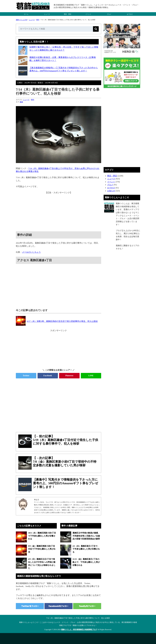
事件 (37, 20)
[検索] (96, 29)
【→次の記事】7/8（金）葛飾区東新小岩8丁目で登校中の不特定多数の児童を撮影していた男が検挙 (64, 461)
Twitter (26, 375)
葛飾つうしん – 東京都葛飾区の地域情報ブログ (79, 629)
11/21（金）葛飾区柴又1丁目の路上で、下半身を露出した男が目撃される (86, 562)
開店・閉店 (67, 14)
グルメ (109, 14)
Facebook (47, 375)
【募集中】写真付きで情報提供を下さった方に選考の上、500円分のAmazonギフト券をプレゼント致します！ (65, 483)
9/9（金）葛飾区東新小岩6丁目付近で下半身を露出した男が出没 (41, 549)
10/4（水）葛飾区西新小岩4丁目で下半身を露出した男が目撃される (42, 536)
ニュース (47, 14)
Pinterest (69, 375)
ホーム (26, 14)
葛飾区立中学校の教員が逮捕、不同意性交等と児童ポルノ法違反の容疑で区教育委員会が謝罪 (86, 536)
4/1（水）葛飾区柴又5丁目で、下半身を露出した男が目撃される (86, 549)
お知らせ (111, 191)
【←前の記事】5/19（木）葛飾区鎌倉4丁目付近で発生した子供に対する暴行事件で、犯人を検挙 (65, 440)
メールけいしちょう (31, 252)
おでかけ (130, 14)
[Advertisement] (58, 211)
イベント (88, 14)
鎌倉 (21, 102)
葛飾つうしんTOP (21, 20)
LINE (90, 375)
